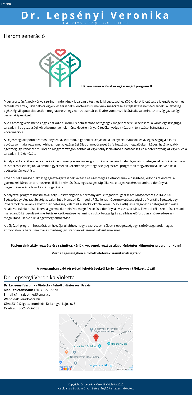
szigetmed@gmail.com (37, 294)
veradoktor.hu (30, 299)
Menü (5, 4)
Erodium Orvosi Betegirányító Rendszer (96, 388)
